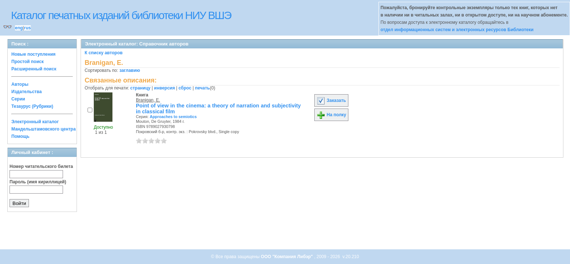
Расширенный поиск (33, 69)
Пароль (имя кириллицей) (38, 181)
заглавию (129, 70)
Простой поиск (27, 61)
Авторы (20, 84)
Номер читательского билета (41, 166)
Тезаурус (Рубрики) (32, 106)
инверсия (164, 88)
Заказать (331, 100)
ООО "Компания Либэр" (287, 256)
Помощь (20, 136)
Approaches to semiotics (173, 116)
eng (19, 27)
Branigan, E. (148, 100)
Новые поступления (33, 54)
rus (27, 27)
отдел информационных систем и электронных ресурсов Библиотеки (457, 29)
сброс (184, 88)
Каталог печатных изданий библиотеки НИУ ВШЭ (121, 15)
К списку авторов (104, 52)
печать (202, 88)
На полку (331, 114)
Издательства (26, 91)
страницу (140, 88)
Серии (18, 99)
